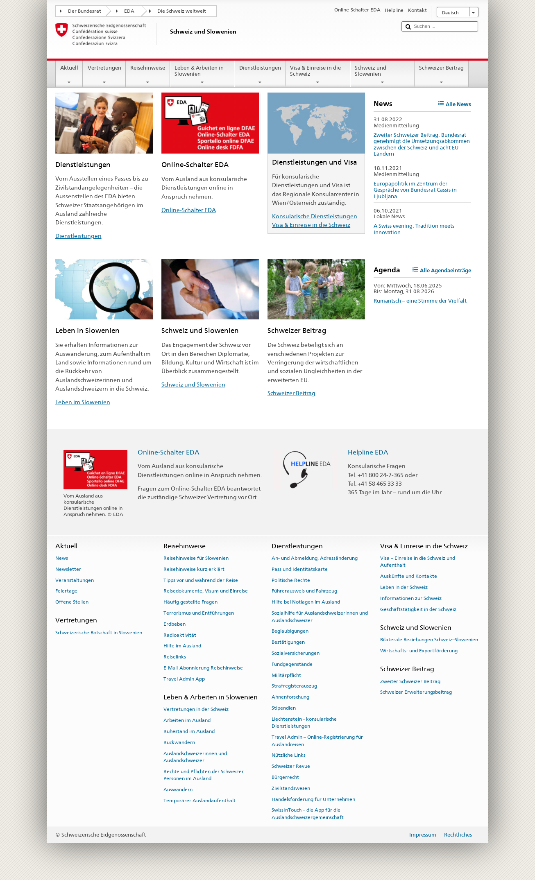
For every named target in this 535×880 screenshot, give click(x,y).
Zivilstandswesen (291, 788)
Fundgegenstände (292, 664)
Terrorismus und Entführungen (198, 613)
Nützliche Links (289, 755)
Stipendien (284, 708)
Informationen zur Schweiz (411, 598)
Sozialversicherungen (296, 653)
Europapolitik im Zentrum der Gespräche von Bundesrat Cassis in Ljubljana (415, 190)
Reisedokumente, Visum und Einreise (205, 591)
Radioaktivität (179, 635)
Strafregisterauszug (294, 686)
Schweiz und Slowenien (383, 75)
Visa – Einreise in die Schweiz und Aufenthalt (417, 561)
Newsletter (68, 569)
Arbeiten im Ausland (187, 720)
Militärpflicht (286, 675)
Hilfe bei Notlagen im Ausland (306, 602)
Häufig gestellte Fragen (190, 602)
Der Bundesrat (84, 11)
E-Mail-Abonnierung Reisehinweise (203, 668)
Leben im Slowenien (82, 401)
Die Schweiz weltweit (181, 11)
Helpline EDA (368, 452)
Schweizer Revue (291, 766)
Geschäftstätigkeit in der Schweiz (418, 609)
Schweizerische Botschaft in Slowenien (98, 633)
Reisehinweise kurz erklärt (193, 569)
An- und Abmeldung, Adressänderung (315, 558)
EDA (129, 11)
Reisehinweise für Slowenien (196, 558)
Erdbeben (174, 624)
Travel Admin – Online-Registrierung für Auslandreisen (317, 740)
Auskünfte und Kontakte (408, 576)
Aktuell (69, 75)
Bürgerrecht (285, 777)
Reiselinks (174, 657)
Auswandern (178, 789)
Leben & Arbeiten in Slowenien (202, 75)
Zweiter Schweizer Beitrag (410, 681)
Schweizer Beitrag (441, 75)
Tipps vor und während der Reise (200, 580)
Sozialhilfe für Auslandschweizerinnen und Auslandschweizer (320, 616)
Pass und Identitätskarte (300, 569)
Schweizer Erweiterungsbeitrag (416, 692)
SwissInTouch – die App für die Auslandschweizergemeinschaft (308, 813)
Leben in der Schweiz (404, 587)
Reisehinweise (148, 75)
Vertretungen (104, 75)
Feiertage (66, 591)
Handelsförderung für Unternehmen (313, 799)
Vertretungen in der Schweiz (196, 709)
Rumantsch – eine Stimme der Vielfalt (420, 301)
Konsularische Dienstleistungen (314, 216)
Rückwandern (179, 742)
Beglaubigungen (290, 631)
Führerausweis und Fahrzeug (304, 591)
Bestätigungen (288, 642)
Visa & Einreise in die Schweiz (318, 75)
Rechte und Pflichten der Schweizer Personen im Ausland (203, 775)
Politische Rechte (291, 580)
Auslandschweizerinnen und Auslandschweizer (195, 757)
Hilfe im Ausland (182, 646)
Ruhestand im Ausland (189, 731)
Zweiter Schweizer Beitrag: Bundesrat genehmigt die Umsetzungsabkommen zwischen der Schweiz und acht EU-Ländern (422, 144)
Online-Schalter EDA (188, 209)
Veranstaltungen (74, 580)
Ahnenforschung (290, 697)
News (61, 558)
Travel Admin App (184, 679)
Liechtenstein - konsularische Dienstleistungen (304, 722)
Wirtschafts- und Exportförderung (419, 651)
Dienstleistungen (260, 75)
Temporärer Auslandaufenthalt (199, 800)
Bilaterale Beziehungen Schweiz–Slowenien (429, 639)
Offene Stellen (71, 602)
